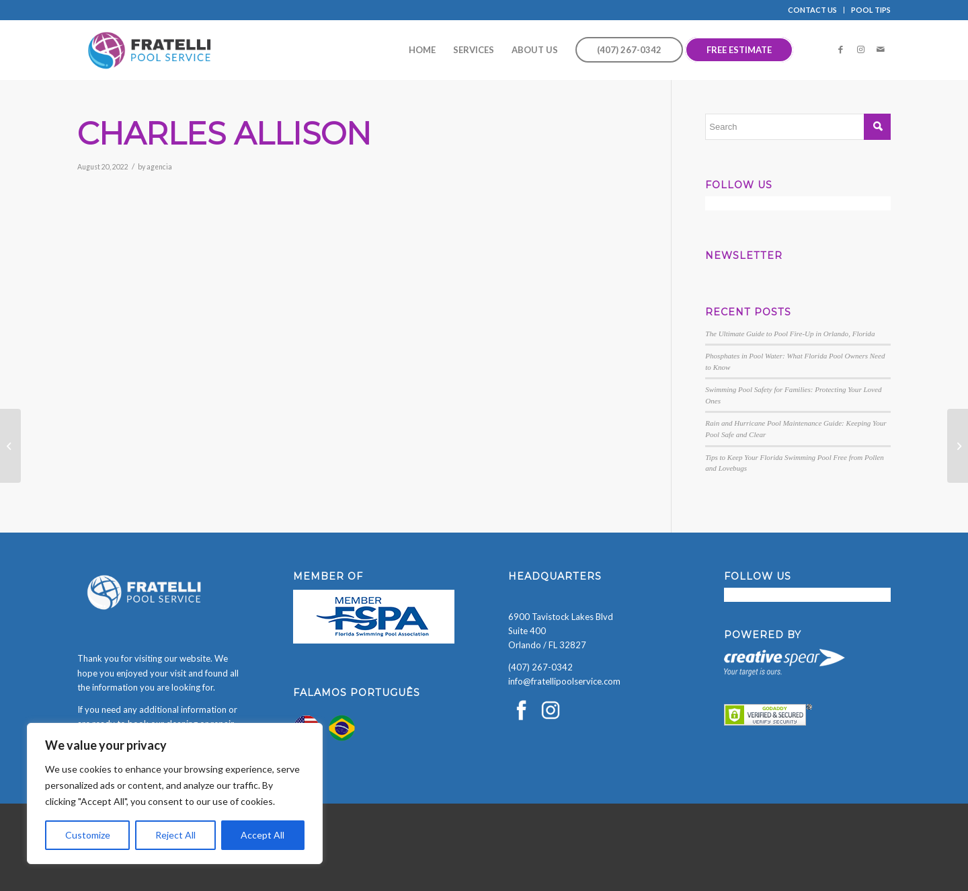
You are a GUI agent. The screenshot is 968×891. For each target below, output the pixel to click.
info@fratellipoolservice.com (564, 681)
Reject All (175, 835)
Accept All (262, 835)
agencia (159, 167)
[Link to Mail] (881, 49)
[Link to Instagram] (860, 49)
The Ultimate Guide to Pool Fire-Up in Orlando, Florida (790, 334)
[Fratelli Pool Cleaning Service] (150, 50)
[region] (175, 793)
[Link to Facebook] (840, 49)
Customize (87, 835)
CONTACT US (812, 9)
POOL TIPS (871, 9)
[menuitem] (812, 10)
